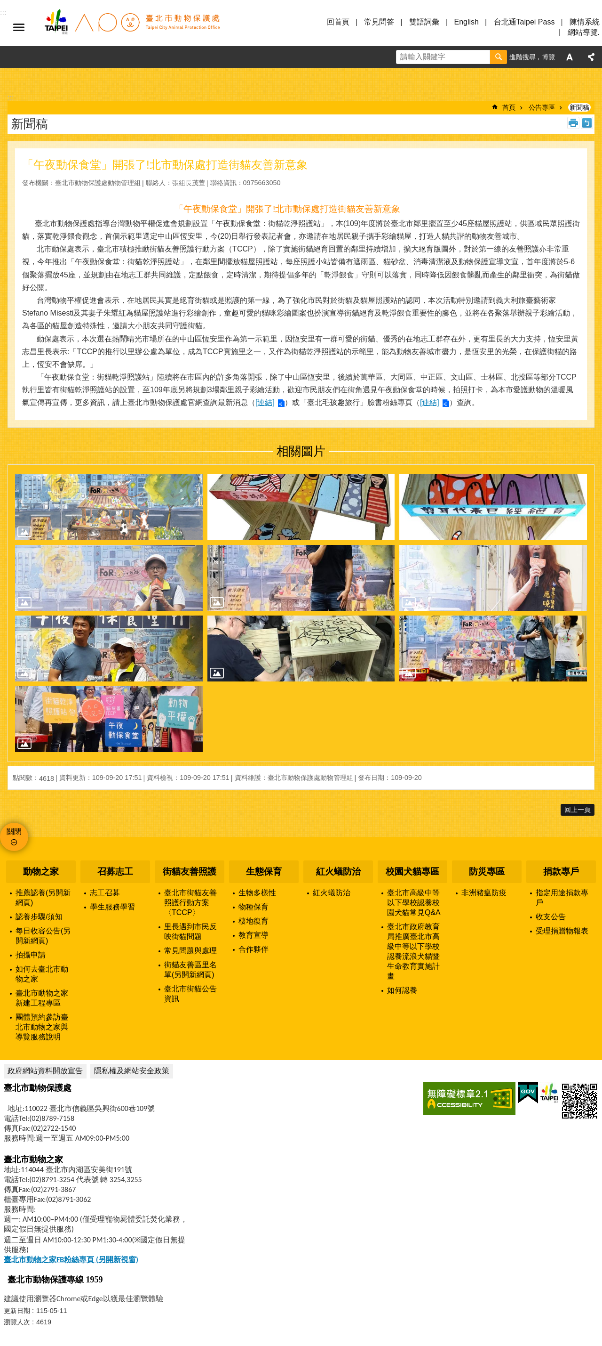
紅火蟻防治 (338, 871)
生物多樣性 (257, 893)
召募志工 (115, 871)
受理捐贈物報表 (562, 931)
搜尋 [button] (498, 57)
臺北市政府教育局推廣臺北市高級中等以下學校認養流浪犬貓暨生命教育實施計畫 (413, 951)
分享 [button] (591, 57)
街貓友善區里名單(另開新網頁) (190, 970)
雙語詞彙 (424, 22)
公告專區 (542, 107)
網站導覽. (584, 32)
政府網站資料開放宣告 (45, 1071)
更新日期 (17, 1310)
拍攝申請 (31, 955)
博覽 (548, 57)
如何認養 (402, 990)
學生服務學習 (112, 907)
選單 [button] (19, 27)
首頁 (508, 107)
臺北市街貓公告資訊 (190, 994)
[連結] (265, 402)
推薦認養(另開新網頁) (43, 898)
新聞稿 (579, 107)
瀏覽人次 (17, 1322)
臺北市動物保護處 (132, 27)
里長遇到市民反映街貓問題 (190, 932)
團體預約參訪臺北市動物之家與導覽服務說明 (42, 1027)
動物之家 (41, 871)
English (466, 22)
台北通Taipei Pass (524, 22)
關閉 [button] (14, 831)
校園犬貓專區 (412, 871)
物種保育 (253, 907)
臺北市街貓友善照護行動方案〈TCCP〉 (190, 902)
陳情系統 (585, 22)
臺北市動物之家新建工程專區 (42, 998)
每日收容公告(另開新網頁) (43, 936)
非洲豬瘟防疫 (484, 893)
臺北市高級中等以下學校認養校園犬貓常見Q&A (414, 902)
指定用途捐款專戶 (562, 898)
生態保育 (264, 871)
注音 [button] (587, 123)
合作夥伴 (253, 949)
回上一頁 (577, 809)
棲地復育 (253, 921)
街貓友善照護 (189, 871)
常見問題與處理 (190, 951)
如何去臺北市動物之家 (42, 974)
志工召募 (105, 893)
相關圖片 (301, 451)
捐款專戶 (561, 871)
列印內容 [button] (573, 123)
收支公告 (551, 917)
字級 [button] (569, 57)
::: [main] (11, 98)
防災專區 (487, 871)
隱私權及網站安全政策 (131, 1071)
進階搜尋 (522, 57)
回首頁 (338, 22)
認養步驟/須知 (39, 917)
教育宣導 (253, 935)
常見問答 (379, 22)
